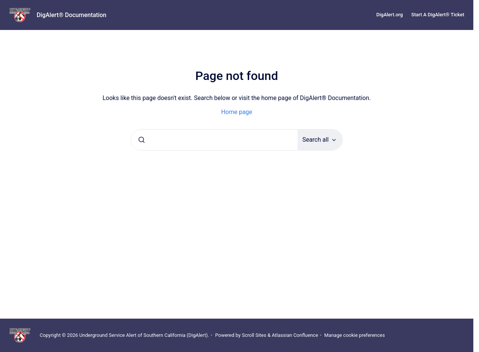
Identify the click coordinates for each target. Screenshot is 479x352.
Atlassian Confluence (295, 335)
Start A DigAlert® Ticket (437, 14)
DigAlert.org (389, 14)
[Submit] (142, 140)
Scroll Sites (254, 335)
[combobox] (214, 140)
